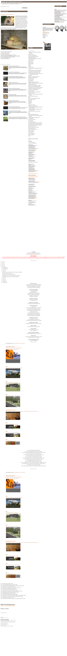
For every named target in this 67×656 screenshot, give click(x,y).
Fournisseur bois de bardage (34, 314)
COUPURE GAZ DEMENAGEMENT (33, 89)
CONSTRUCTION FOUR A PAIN (7, 14)
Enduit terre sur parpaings (34, 294)
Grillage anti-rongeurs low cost (34, 309)
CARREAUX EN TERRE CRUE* (32, 77)
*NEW (37, 173)
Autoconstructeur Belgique (34, 326)
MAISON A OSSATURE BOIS (32, 55)
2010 (3, 266)
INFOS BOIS (30, 100)
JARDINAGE (30, 101)
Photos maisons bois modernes (33, 315)
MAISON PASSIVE (31, 62)
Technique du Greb (34, 318)
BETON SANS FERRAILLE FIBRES (14, 100)
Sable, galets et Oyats (31, 190)
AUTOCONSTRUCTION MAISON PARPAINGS (34, 70)
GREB (29, 97)
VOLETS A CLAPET (31, 130)
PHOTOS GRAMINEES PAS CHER (33, 114)
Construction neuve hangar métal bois (34, 336)
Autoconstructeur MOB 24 (33, 312)
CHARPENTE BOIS (31, 78)
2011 (3, 265)
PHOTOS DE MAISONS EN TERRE (33, 56)
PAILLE (29, 113)
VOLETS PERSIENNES (31, 133)
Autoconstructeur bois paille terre (33, 320)
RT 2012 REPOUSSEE (31, 121)
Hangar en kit (34, 300)
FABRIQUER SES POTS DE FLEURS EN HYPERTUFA (11, 275)
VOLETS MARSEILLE (31, 131)
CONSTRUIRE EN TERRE (32, 57)
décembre (5, 267)
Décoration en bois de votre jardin (32, 194)
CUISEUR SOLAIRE (31, 90)
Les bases (34, 306)
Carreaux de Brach (34, 296)
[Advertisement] (47, 13)
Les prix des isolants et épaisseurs (33, 284)
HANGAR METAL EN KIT (31, 99)
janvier (4, 282)
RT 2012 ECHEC (30, 120)
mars (4, 280)
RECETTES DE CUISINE (31, 119)
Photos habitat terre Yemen (34, 293)
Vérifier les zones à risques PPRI (34, 285)
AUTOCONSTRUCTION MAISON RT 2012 (34, 72)
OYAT (29, 112)
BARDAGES (30, 75)
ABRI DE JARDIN (30, 63)
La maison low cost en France (34, 287)
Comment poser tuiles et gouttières (33, 323)
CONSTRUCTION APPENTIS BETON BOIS (34, 86)
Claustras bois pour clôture (34, 308)
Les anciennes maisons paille (34, 319)
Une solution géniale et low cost (34, 333)
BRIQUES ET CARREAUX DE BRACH (33, 76)
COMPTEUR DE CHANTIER (32, 84)
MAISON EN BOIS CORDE (12, 94)
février (4, 281)
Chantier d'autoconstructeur (34, 303)
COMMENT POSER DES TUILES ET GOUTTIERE (35, 83)
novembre (5, 268)
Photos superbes (33, 340)
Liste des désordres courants (33, 286)
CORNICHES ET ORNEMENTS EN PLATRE (34, 88)
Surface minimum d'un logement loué (33, 143)
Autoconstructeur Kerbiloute (33, 313)
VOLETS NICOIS (30, 132)
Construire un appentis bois (34, 310)
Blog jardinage (34, 330)
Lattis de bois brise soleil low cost (33, 307)
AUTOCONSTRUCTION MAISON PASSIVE (34, 71)
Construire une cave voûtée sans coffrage (33, 182)
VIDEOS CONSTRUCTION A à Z (32, 129)
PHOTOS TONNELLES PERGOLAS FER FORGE (15, 76)
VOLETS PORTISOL (31, 134)
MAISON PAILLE (30, 61)
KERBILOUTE (30, 102)
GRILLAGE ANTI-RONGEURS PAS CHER (34, 98)
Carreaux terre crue (33, 295)
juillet (4, 269)
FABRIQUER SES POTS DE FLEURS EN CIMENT (10, 276)
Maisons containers (34, 299)
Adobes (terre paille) (33, 292)
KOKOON (29, 103)
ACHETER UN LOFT (31, 54)
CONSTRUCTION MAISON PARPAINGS (14, 88)
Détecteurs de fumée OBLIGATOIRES (33, 148)
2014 (3, 261)
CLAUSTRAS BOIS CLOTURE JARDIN (14, 106)
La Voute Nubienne (34, 290)
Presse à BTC (33, 291)
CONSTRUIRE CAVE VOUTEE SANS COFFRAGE (35, 87)
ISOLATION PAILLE (31, 60)
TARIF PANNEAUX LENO (31, 128)
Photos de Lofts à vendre (34, 337)
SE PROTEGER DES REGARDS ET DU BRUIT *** (35, 122)
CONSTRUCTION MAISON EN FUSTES (8, 274)
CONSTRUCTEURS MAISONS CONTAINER (34, 85)
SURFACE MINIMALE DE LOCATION (33, 127)
